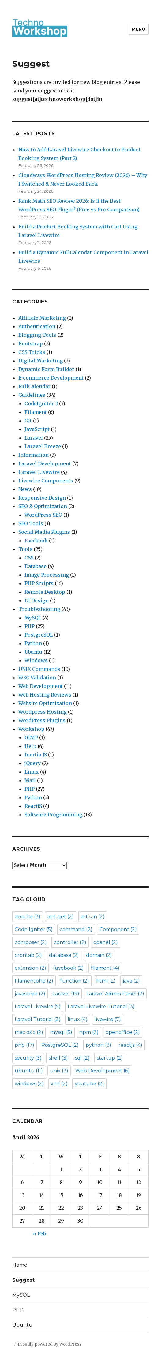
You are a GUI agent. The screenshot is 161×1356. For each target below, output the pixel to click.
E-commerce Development (51, 378)
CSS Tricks (31, 352)
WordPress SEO (43, 515)
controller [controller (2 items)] (70, 942)
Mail (30, 780)
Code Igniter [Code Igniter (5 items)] (34, 929)
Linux (31, 772)
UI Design (36, 600)
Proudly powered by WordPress (49, 1344)
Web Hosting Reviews (44, 695)
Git (28, 421)
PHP (29, 626)
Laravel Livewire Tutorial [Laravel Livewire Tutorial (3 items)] (101, 1006)
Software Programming (53, 815)
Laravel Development (44, 463)
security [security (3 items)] (28, 1058)
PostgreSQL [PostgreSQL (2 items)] (60, 1045)
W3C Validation (37, 677)
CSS (28, 558)
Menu (138, 29)
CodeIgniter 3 (41, 403)
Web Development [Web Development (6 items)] (102, 1071)
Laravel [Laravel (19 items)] (65, 994)
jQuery (32, 763)
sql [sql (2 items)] (82, 1058)
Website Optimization (45, 703)
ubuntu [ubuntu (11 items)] (29, 1071)
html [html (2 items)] (106, 981)
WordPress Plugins (42, 720)
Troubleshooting (39, 609)
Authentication (36, 326)
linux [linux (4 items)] (78, 1019)
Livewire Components (45, 480)
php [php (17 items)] (24, 1045)
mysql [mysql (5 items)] (61, 1032)
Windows (36, 660)
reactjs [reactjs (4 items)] (130, 1045)
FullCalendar (34, 386)
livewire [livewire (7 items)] (108, 1019)
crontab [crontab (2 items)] (28, 955)
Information (33, 455)
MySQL (32, 618)
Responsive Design (42, 498)
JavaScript (37, 429)
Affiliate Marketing (42, 318)
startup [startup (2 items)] (110, 1058)
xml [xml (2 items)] (59, 1084)
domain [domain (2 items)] (99, 955)
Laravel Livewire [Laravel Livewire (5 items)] (38, 1006)
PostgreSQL (38, 635)
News (25, 489)
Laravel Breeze (42, 446)
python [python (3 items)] (98, 1045)
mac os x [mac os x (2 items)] (29, 1032)
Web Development (40, 686)
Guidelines (31, 395)
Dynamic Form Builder (46, 369)
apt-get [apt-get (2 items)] (60, 916)
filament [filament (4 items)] (105, 968)
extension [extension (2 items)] (30, 968)
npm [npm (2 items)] (89, 1032)
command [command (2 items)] (76, 929)
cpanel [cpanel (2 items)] (105, 942)
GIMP (31, 737)
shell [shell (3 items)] (58, 1058)
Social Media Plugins (44, 532)
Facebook (36, 540)
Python (33, 643)
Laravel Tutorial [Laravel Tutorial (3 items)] (38, 1019)
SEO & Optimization (42, 506)
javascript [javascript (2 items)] (30, 994)
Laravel (33, 438)
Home (19, 1265)
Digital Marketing (40, 361)
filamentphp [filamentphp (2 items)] (34, 981)
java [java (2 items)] (131, 981)
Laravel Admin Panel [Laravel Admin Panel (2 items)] (115, 994)
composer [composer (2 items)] (31, 942)
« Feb (39, 1234)
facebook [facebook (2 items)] (68, 968)
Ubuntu (33, 652)
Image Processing (46, 575)
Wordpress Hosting (42, 712)
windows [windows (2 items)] (29, 1084)
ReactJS (33, 806)
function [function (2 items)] (74, 981)
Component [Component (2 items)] (118, 929)
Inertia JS (35, 755)
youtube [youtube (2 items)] (89, 1084)
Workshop (31, 729)
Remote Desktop (44, 592)
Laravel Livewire (39, 472)
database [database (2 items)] (64, 955)
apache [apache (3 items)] (27, 916)
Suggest (23, 1280)
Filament (35, 412)
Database (35, 566)
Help (30, 746)
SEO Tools (30, 523)
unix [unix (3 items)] (59, 1071)
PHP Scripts (39, 583)
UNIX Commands (39, 669)
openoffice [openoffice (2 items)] (123, 1032)
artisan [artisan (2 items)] (93, 916)
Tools (25, 549)
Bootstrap (30, 343)
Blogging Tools (37, 335)
